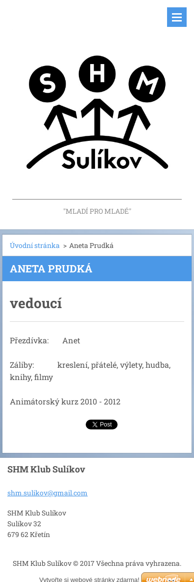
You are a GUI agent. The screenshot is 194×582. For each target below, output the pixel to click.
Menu (177, 17)
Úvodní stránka (35, 245)
